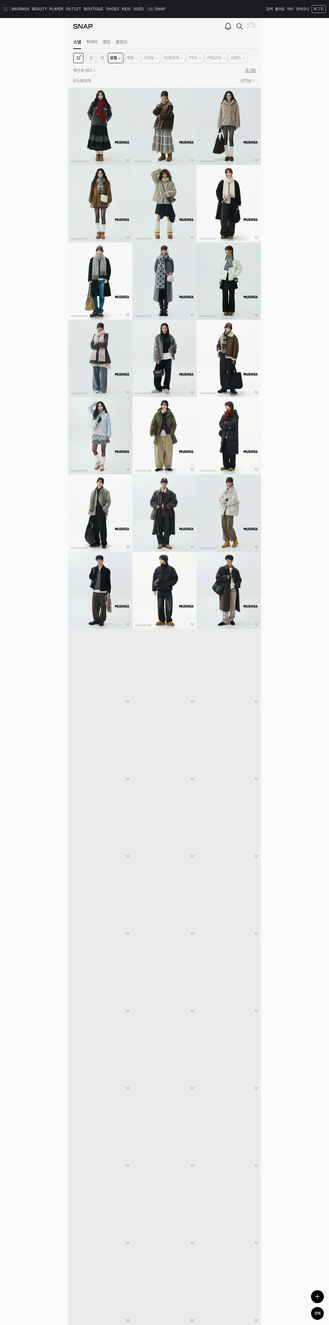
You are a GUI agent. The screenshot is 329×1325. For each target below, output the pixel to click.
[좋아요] (128, 160)
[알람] (228, 26)
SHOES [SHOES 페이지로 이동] (112, 9)
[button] (91, 58)
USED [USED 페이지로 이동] (138, 9)
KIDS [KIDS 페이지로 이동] (126, 9)
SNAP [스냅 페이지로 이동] (156, 9)
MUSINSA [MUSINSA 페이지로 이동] (20, 9)
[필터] (78, 58)
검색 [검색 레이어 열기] (269, 9)
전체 (317, 1313)
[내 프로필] (251, 26)
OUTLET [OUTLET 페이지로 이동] (73, 9)
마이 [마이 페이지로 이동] (290, 9)
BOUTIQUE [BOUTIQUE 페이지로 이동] (93, 9)
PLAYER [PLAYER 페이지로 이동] (56, 9)
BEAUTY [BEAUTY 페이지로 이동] (39, 9)
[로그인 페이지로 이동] (318, 9)
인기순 (248, 80)
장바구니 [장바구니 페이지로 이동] (302, 9)
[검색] (239, 26)
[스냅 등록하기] (317, 1296)
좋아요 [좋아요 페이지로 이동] (280, 9)
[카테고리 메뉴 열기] (5, 9)
